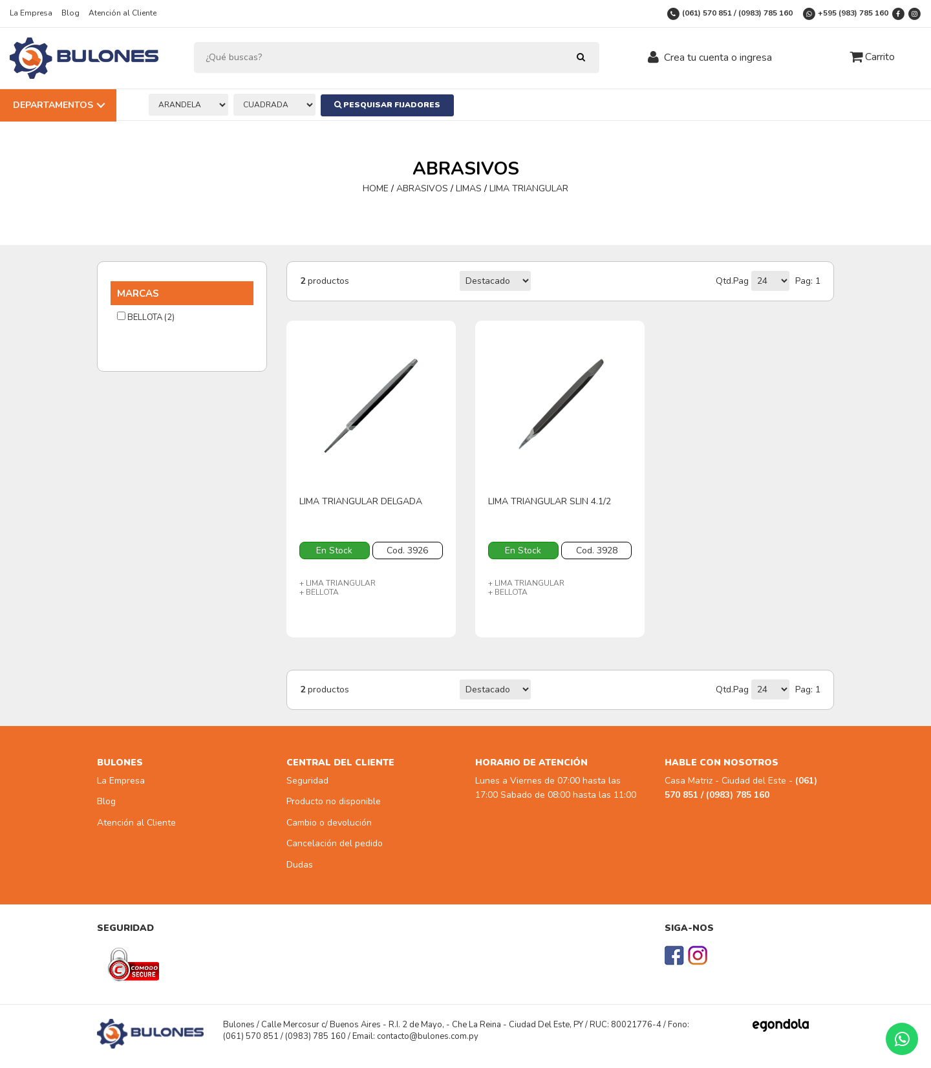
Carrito (872, 57)
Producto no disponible (333, 801)
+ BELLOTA (319, 592)
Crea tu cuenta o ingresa (718, 57)
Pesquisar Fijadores (389, 105)
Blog (70, 13)
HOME (377, 188)
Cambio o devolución (329, 823)
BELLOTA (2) (146, 317)
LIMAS (469, 188)
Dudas (299, 865)
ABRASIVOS (422, 188)
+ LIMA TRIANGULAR (337, 583)
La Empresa (31, 13)
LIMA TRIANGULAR (528, 188)
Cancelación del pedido (334, 843)
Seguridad (307, 780)
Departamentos (53, 105)
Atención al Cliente (122, 13)
